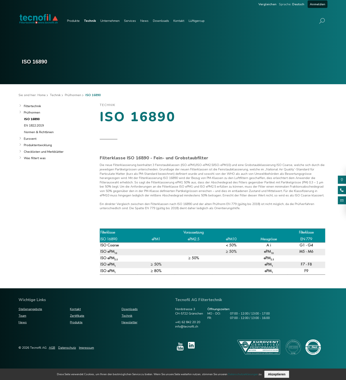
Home (42, 95)
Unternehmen (110, 21)
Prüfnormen (73, 95)
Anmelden (317, 4)
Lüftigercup (197, 21)
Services (130, 21)
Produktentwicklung (38, 145)
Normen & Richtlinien (39, 132)
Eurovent (30, 139)
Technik (90, 21)
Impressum (86, 348)
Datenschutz (67, 348)
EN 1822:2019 (34, 125)
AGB (52, 348)
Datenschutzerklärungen (243, 374)
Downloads (161, 21)
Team (22, 316)
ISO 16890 (31, 119)
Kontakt (178, 21)
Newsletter (129, 322)
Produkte (73, 21)
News (144, 21)
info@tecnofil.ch (186, 326)
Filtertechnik (32, 106)
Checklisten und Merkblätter (44, 152)
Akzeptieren (276, 374)
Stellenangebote (30, 309)
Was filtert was (35, 158)
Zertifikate (77, 316)
